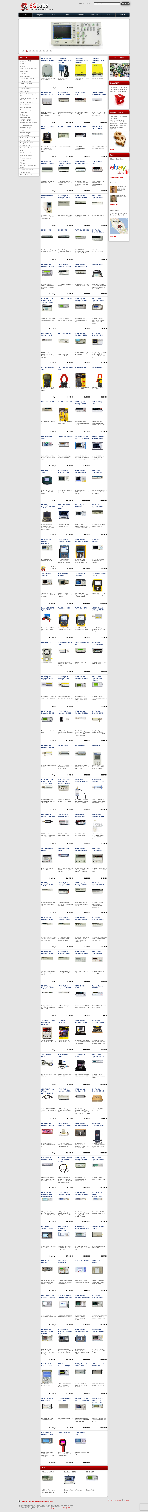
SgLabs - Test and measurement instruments (37, 1501)
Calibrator (23, 73)
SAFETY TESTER (26, 148)
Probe (22, 130)
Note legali (118, 1500)
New (53, 15)
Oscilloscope (24, 115)
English (88, 3)
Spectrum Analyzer (26, 158)
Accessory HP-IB (25, 61)
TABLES (22, 160)
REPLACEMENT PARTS (28, 138)
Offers (67, 15)
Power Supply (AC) (26, 125)
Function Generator (26, 84)
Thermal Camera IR (26, 170)
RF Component (25, 140)
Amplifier (22, 63)
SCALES (23, 150)
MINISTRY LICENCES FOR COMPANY (29, 99)
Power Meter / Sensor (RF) (28, 122)
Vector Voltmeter (25, 172)
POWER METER (25, 120)
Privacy (110, 1500)
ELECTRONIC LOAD (27, 79)
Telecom (22, 163)
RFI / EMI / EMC (25, 145)
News (109, 15)
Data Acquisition (25, 76)
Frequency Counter (26, 81)
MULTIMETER (24, 105)
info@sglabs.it (67, 1508)
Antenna (22, 66)
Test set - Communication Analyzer (28, 166)
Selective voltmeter (26, 153)
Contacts (122, 15)
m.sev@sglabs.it (52, 1508)
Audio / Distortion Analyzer (28, 68)
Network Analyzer (25, 107)
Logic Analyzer (24, 91)
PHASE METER (25, 117)
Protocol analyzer (25, 133)
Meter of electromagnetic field (28, 94)
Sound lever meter (26, 155)
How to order (95, 15)
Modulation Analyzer (26, 102)
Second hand (81, 15)
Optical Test (23, 112)
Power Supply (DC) (26, 127)
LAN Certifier (24, 86)
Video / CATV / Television (28, 175)
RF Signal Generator (26, 143)
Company (39, 15)
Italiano (81, 3)
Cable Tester (24, 71)
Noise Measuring (25, 110)
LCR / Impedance (25, 89)
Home (25, 15)
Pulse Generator (25, 135)
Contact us (113, 204)
